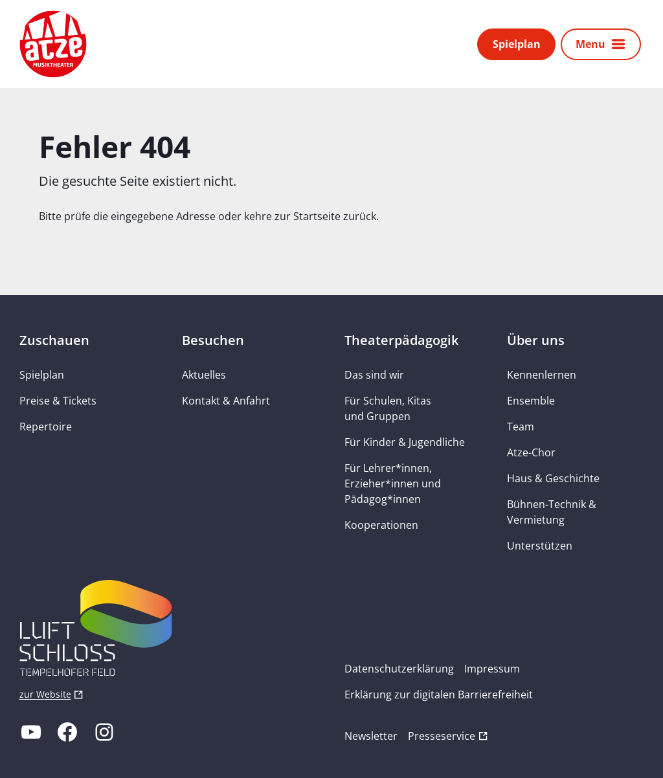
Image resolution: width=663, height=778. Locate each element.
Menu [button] (590, 44)
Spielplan (517, 44)
